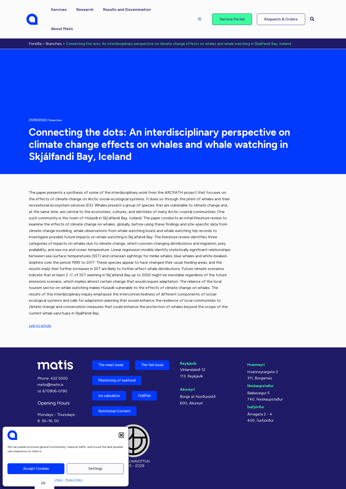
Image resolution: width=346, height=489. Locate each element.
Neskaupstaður (261, 363)
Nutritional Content (117, 410)
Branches (55, 100)
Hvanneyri (256, 341)
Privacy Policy (74, 480)
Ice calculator (111, 393)
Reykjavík (189, 340)
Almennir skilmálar (52, 422)
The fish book (111, 359)
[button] (121, 435)
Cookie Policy (54, 480)
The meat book (112, 343)
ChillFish (151, 393)
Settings (95, 468)
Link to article (40, 306)
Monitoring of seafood (119, 376)
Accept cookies (36, 468)
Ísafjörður (256, 384)
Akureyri (188, 366)
